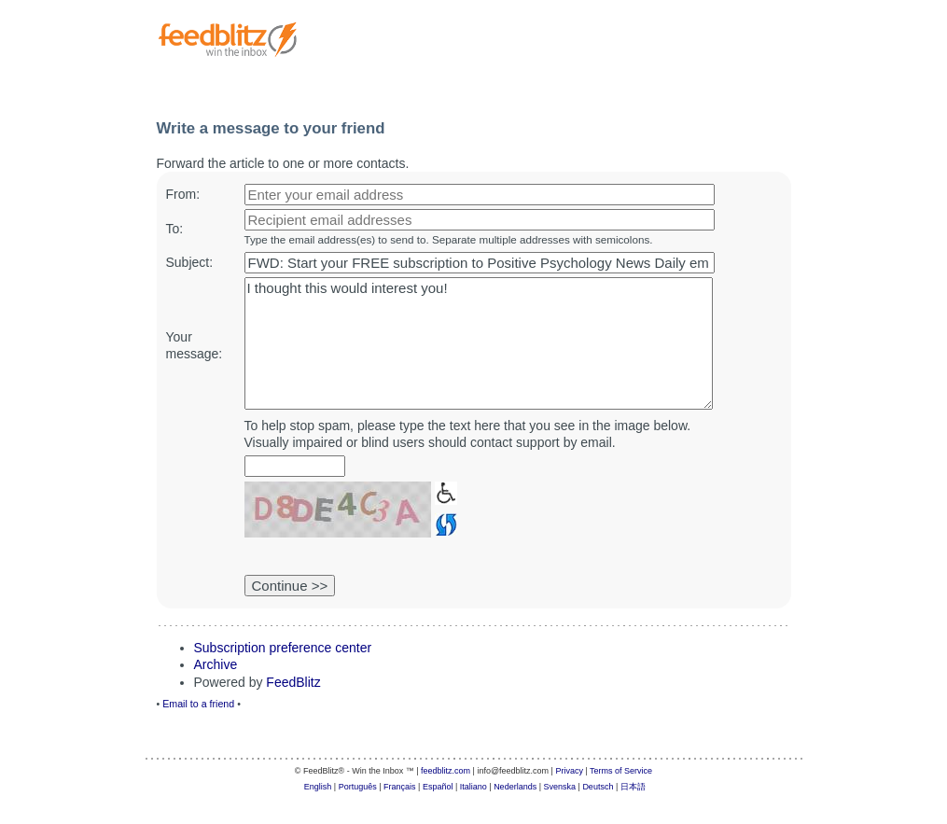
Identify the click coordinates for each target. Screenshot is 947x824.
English (318, 786)
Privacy (569, 770)
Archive (216, 664)
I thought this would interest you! (478, 343)
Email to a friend (198, 703)
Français (399, 786)
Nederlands (515, 786)
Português (358, 786)
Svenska (560, 786)
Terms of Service (621, 770)
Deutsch (597, 786)
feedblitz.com (445, 770)
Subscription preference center (283, 647)
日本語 (633, 786)
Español (438, 786)
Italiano (473, 786)
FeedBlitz (293, 682)
